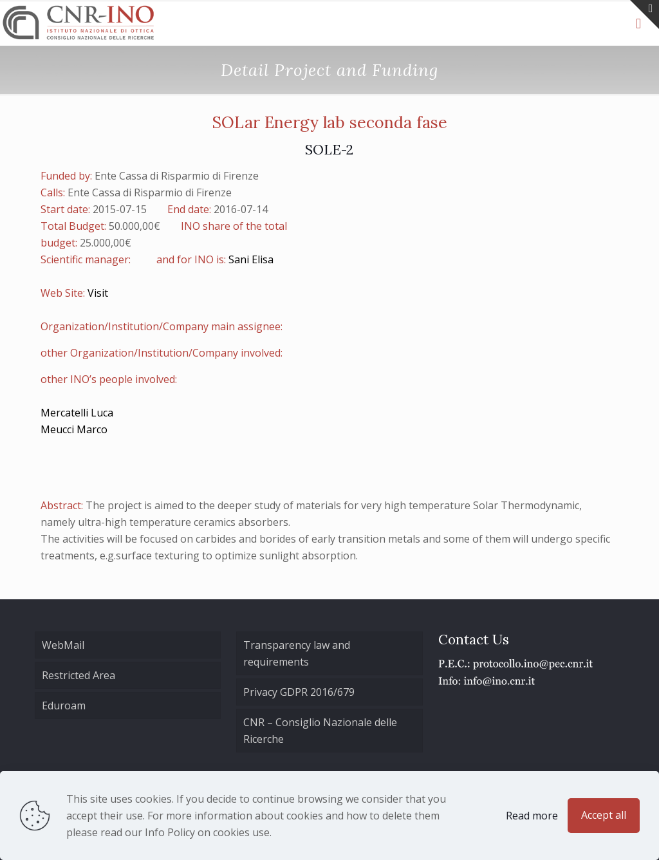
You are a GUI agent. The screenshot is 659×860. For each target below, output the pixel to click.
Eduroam (64, 705)
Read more (532, 816)
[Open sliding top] (644, 14)
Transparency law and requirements (296, 653)
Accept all (603, 815)
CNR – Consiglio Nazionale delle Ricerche (320, 730)
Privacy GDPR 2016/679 (299, 692)
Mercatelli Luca (77, 413)
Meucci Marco (74, 429)
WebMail (63, 645)
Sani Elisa (251, 259)
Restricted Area (78, 675)
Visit (98, 293)
